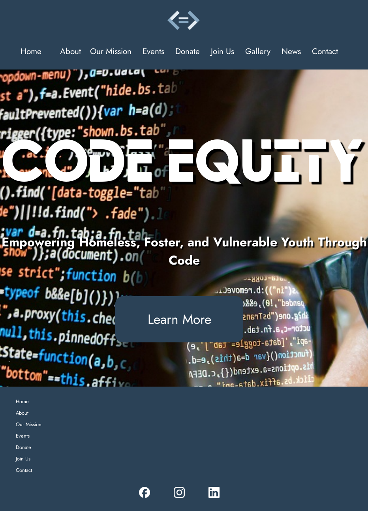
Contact (325, 51)
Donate (187, 51)
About (70, 51)
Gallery (257, 51)
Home (31, 51)
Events (153, 51)
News (291, 51)
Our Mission (110, 51)
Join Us (222, 51)
